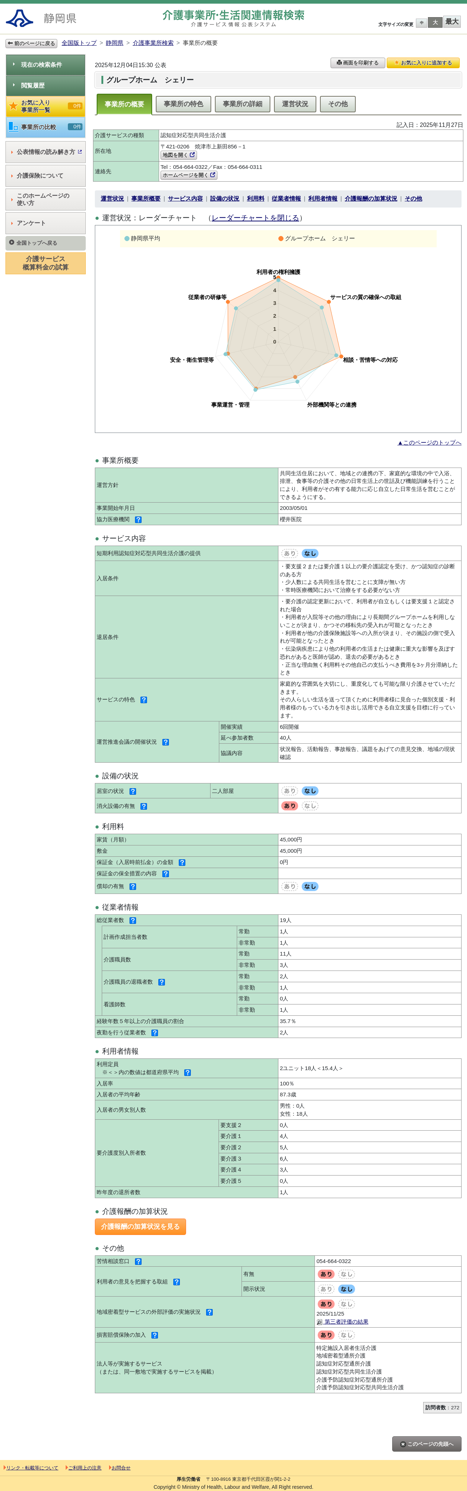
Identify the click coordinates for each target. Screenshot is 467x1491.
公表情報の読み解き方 (46, 152)
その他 (338, 104)
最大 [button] (452, 21)
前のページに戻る (31, 43)
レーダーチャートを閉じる (255, 218)
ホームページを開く (189, 175)
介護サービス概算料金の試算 (46, 263)
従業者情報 (286, 198)
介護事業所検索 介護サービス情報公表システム (233, 18)
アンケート (28, 223)
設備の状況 (224, 198)
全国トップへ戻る (33, 243)
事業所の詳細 (242, 104)
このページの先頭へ (427, 1444)
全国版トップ (79, 43)
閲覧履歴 (29, 85)
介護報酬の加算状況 (371, 198)
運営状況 (295, 104)
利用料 (256, 198)
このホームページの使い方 (40, 199)
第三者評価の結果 (342, 1321)
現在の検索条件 (37, 65)
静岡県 (114, 43)
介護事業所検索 (153, 43)
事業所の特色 (183, 104)
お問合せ (120, 1468)
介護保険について (37, 176)
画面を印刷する (358, 63)
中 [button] (422, 23)
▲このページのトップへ (429, 442)
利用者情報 (322, 198)
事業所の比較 (45, 127)
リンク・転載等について (31, 1468)
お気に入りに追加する (423, 63)
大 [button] (435, 22)
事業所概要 (146, 198)
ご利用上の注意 (83, 1468)
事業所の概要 (124, 104)
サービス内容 (185, 198)
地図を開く (179, 155)
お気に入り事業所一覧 (45, 106)
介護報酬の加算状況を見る (140, 1226)
